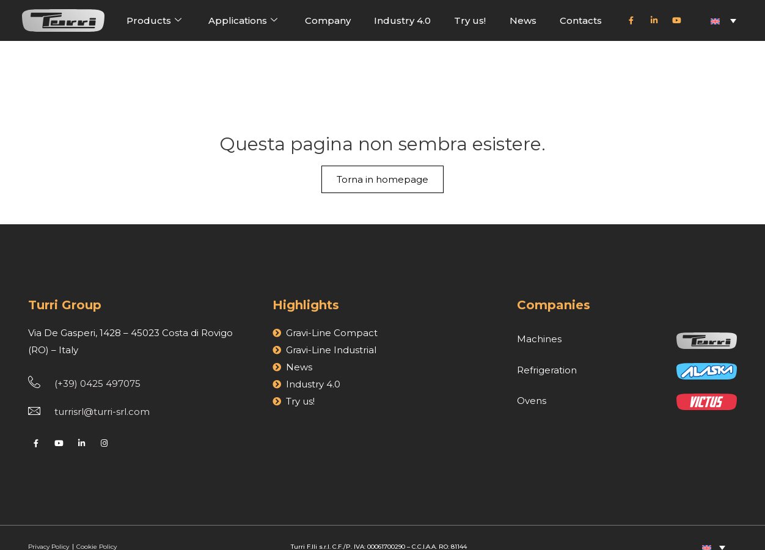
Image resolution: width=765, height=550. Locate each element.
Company (328, 20)
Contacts (581, 20)
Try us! (470, 20)
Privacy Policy (49, 527)
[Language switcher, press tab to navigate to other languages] (723, 20)
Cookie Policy (96, 527)
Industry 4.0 (402, 20)
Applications (242, 20)
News (523, 20)
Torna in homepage (382, 125)
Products (153, 20)
